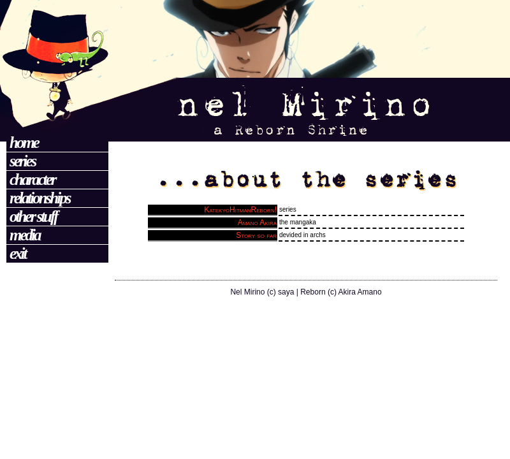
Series (22, 161)
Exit (18, 253)
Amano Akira (257, 222)
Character (32, 179)
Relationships (39, 198)
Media (25, 235)
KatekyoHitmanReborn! (240, 209)
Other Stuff (33, 216)
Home (24, 142)
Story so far (256, 235)
